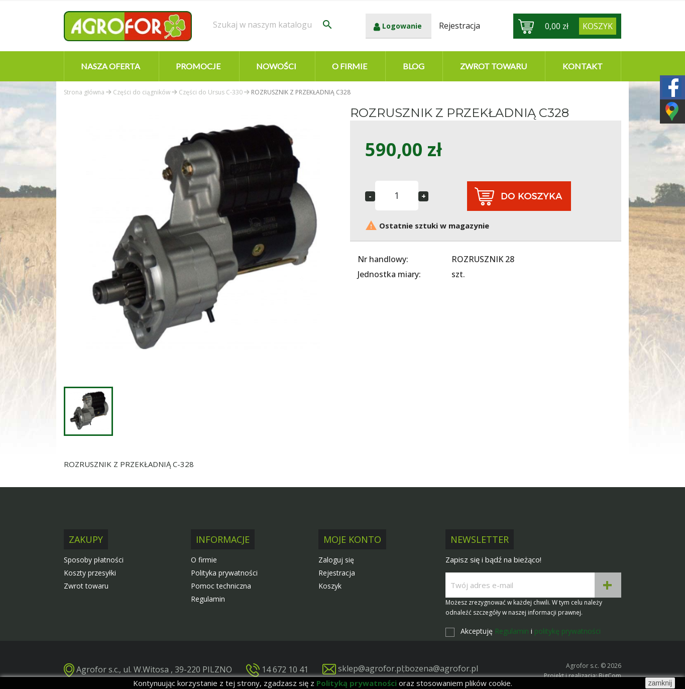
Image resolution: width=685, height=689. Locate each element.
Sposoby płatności (94, 559)
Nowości (276, 66)
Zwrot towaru (493, 66)
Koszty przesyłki (90, 573)
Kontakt (582, 66)
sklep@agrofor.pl (370, 668)
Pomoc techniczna (221, 586)
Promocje (198, 66)
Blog (413, 66)
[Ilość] (396, 195)
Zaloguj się (336, 559)
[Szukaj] (273, 25)
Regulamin (208, 599)
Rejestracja (336, 573)
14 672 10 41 (285, 668)
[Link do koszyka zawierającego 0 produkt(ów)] (597, 26)
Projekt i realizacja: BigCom (582, 675)
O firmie (349, 66)
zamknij (660, 683)
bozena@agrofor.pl (441, 668)
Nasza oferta (110, 66)
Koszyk (329, 586)
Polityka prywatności (224, 573)
